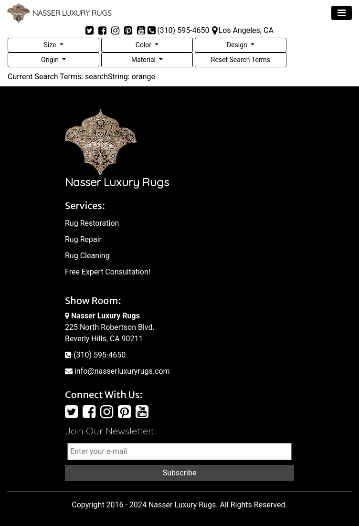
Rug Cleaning (87, 255)
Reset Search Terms (240, 59)
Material (144, 59)
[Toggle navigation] (341, 13)
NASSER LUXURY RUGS (59, 12)
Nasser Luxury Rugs (182, 504)
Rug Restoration (92, 223)
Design (238, 45)
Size (50, 45)
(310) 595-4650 (95, 354)
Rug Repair (83, 239)
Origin (50, 59)
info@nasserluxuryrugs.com (117, 371)
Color (144, 45)
